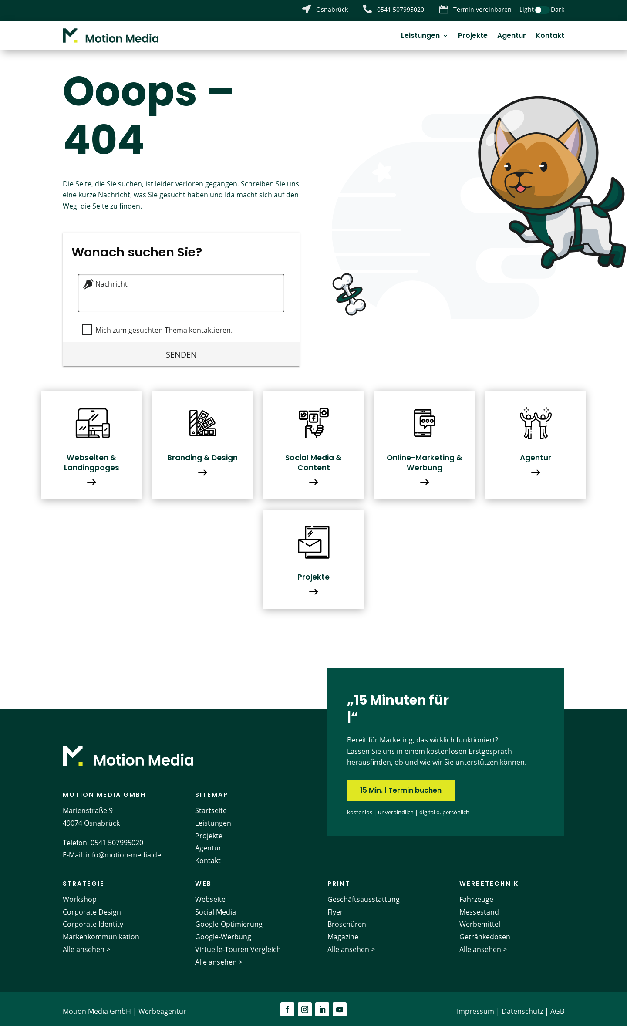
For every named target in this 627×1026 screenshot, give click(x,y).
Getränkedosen (484, 932)
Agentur (511, 36)
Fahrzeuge (476, 894)
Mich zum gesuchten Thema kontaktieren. (162, 325)
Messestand (479, 906)
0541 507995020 (117, 837)
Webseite (210, 894)
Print (338, 878)
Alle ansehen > (86, 944)
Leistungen (420, 36)
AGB (557, 1006)
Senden (181, 349)
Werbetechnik (489, 878)
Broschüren (346, 919)
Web (203, 878)
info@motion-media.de (123, 850)
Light (526, 9)
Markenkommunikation (101, 932)
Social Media (215, 906)
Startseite (211, 805)
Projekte (473, 36)
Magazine (342, 932)
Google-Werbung (223, 932)
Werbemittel (479, 919)
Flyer (335, 906)
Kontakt (550, 36)
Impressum (475, 1006)
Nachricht (111, 279)
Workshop (80, 894)
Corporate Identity (93, 919)
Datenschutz (522, 1006)
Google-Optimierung (229, 919)
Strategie (83, 878)
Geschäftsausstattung (363, 894)
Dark (557, 9)
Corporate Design (92, 906)
